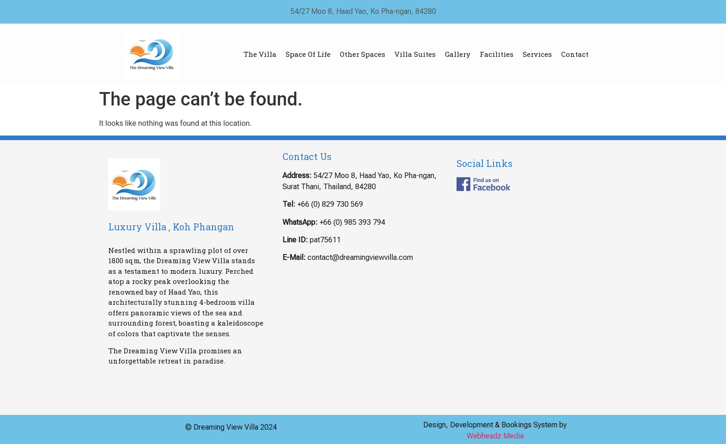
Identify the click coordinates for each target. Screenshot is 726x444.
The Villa (260, 54)
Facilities (496, 54)
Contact (574, 54)
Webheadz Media (495, 436)
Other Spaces (362, 54)
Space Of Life (308, 54)
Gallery (457, 54)
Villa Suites (415, 54)
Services (537, 54)
